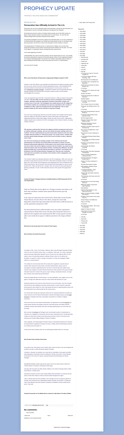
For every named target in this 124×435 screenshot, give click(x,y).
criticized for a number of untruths (35, 89)
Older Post (70, 415)
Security (67, 302)
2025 (81, 31)
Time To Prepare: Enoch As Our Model (90, 104)
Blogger (68, 427)
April (82, 217)
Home (49, 415)
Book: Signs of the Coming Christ (87, 22)
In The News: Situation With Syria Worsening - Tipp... (88, 77)
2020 (81, 41)
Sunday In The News (86, 93)
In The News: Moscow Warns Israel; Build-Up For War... (89, 115)
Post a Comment (30, 412)
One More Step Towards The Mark (89, 164)
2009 (81, 231)
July (82, 67)
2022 (81, 37)
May (82, 71)
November (83, 59)
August (83, 65)
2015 (81, 51)
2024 (81, 33)
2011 (81, 227)
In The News (84, 179)
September (84, 63)
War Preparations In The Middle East (89, 79)
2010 (81, 229)
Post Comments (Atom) (35, 418)
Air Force (35, 312)
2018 (81, 45)
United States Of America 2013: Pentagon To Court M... (88, 212)
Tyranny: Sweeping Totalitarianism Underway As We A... (89, 155)
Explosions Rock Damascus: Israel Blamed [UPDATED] (89, 190)
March (82, 219)
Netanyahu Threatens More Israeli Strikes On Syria (89, 120)
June (82, 69)
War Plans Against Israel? (87, 118)
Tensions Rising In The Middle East (89, 199)
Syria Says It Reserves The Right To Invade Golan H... (89, 158)
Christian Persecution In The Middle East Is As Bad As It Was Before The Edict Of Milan (47, 393)
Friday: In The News (85, 201)
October (83, 61)
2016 (81, 49)
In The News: (84, 88)
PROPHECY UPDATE (49, 8)
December (83, 57)
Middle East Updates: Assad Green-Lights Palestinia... (89, 185)
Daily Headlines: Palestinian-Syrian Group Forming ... (89, 167)
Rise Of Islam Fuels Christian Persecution (35, 339)
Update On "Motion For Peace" (88, 209)
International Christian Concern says (33, 364)
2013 (81, 55)
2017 (81, 47)
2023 (81, 35)
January (83, 223)
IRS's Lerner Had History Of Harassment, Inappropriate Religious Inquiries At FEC (46, 78)
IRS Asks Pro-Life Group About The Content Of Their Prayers (40, 226)
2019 (81, 43)
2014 (81, 53)
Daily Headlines (84, 188)
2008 (81, 233)
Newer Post (27, 415)
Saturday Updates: (85, 98)
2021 (81, 39)
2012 (81, 225)
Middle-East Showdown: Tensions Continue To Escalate (88, 124)
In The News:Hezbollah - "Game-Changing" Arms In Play (88, 170)
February (83, 221)
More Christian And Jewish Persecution (34, 234)
